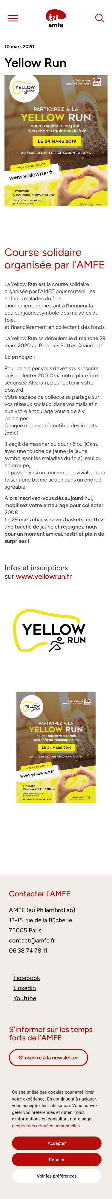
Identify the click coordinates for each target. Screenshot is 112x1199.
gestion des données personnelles (46, 1125)
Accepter (57, 1143)
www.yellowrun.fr (44, 576)
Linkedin (24, 988)
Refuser (57, 1159)
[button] (13, 19)
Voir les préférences (57, 1176)
